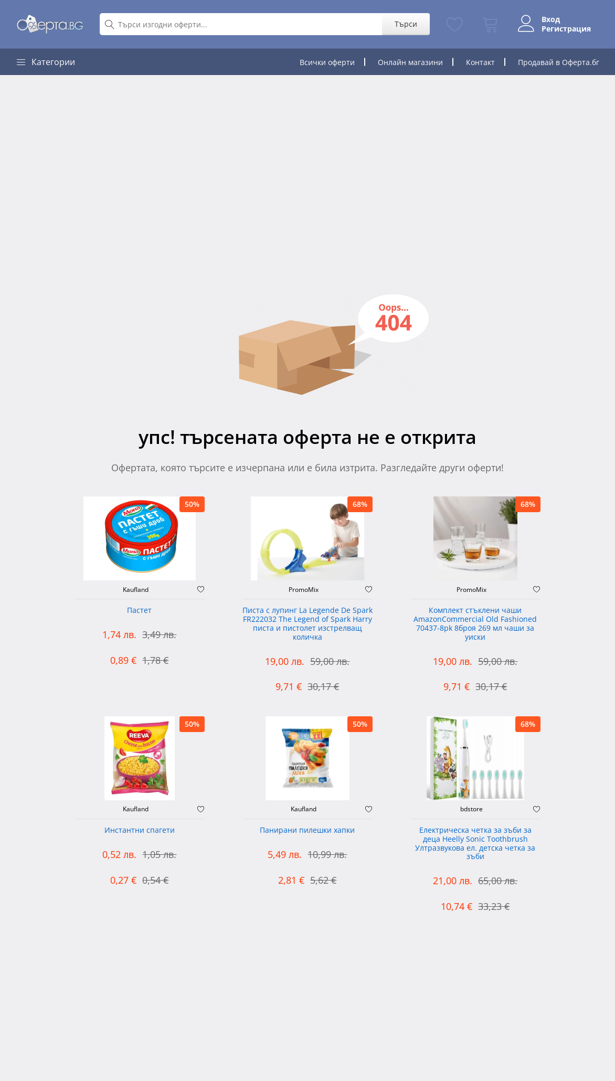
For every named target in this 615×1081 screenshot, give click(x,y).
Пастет (139, 610)
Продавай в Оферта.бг (558, 62)
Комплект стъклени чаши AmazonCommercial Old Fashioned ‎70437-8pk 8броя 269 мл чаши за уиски (475, 623)
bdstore (471, 809)
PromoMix (304, 590)
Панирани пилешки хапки (307, 830)
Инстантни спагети (139, 830)
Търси (406, 24)
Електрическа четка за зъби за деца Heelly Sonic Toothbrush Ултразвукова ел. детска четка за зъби (475, 843)
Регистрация (566, 29)
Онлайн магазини (410, 62)
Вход (551, 19)
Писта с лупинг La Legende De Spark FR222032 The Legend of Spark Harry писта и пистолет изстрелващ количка (307, 623)
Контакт (480, 62)
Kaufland (136, 590)
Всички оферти (327, 62)
